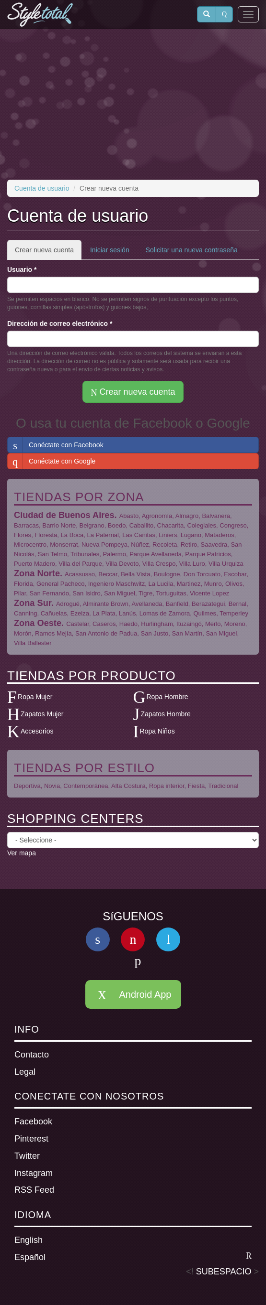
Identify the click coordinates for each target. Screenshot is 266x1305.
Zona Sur (32, 603)
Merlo (213, 623)
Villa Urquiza (225, 563)
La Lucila (160, 583)
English (28, 1240)
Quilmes (204, 613)
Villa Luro (192, 563)
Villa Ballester (33, 643)
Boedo (117, 525)
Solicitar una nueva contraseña (192, 250)
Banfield (177, 603)
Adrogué (68, 603)
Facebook (33, 1121)
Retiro (189, 544)
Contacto (31, 1054)
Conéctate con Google (51, 461)
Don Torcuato (202, 574)
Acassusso (80, 574)
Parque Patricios (208, 554)
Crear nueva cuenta (48, 252)
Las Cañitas (138, 535)
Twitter (27, 1156)
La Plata (104, 613)
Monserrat (64, 544)
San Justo (155, 633)
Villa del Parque (80, 563)
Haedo (128, 623)
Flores (22, 535)
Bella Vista (135, 574)
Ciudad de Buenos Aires (64, 515)
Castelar (77, 623)
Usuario (21, 269)
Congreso (233, 525)
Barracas (26, 525)
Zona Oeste (37, 623)
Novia (52, 785)
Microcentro (30, 544)
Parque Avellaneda (155, 554)
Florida (23, 583)
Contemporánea (85, 785)
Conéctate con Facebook (56, 445)
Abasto (129, 515)
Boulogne (167, 574)
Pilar (20, 593)
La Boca (72, 535)
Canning (25, 613)
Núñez (140, 544)
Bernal (238, 603)
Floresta (46, 535)
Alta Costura (128, 785)
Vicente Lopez (209, 593)
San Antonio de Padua (106, 633)
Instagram (33, 1173)
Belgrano (92, 525)
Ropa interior (167, 785)
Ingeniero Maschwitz (116, 583)
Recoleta (164, 544)
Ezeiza (79, 613)
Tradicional (223, 785)
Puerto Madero (34, 563)
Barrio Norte (59, 525)
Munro (213, 583)
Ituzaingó (189, 623)
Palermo (114, 554)
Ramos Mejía (53, 633)
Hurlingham (157, 623)
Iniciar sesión (109, 250)
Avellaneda (146, 603)
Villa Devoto (122, 563)
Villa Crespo (159, 563)
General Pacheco (60, 583)
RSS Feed (34, 1190)
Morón (23, 633)
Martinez (189, 583)
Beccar (107, 574)
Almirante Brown (105, 603)
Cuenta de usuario (41, 188)
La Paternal (103, 535)
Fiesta (196, 785)
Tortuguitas (171, 593)
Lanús (127, 613)
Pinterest (31, 1138)
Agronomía (157, 515)
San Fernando (49, 593)
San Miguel (119, 593)
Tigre (145, 593)
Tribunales (84, 554)
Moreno (234, 623)
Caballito (141, 525)
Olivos (234, 583)
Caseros (104, 623)
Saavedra (214, 544)
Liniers (168, 535)
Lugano (191, 535)
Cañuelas (54, 613)
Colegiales (201, 525)
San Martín (187, 633)
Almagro (186, 515)
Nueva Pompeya (104, 544)
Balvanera (216, 515)
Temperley (234, 613)
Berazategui (208, 603)
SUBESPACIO (224, 1271)
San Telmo (52, 554)
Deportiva (27, 785)
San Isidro (86, 593)
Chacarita (170, 525)
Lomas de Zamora (164, 613)
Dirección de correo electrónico (59, 323)
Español (133, 1256)
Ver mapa (21, 853)
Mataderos (219, 535)
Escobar (235, 574)
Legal (24, 1072)
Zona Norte (37, 573)
